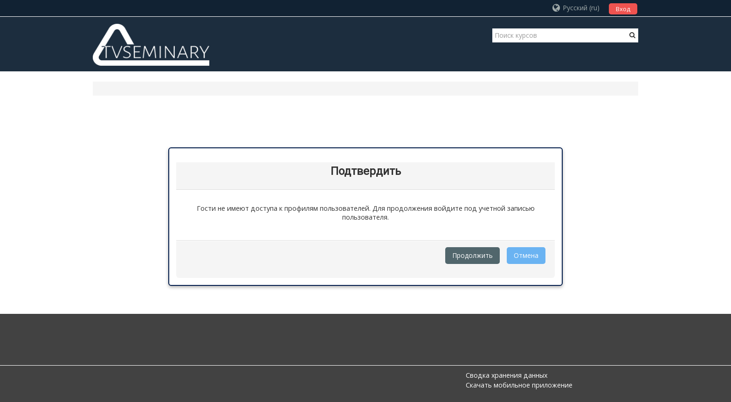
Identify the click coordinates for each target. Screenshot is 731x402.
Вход (623, 9)
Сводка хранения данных (506, 375)
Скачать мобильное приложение (519, 385)
